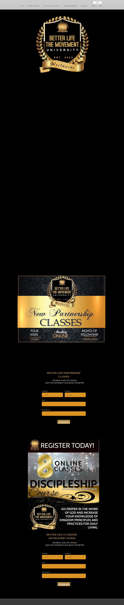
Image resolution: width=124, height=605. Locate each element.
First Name (44, 391)
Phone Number (45, 409)
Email (43, 400)
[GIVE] (97, 2)
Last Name (67, 391)
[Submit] (63, 422)
